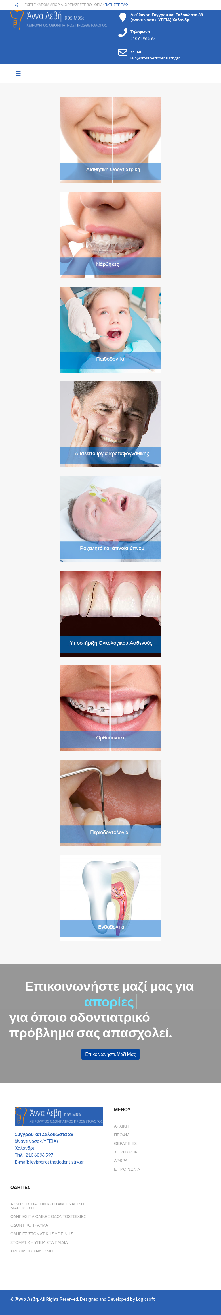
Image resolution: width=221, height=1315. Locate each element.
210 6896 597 (142, 38)
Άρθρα (120, 1160)
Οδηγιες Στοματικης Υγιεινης (41, 1233)
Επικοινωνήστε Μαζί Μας (110, 1054)
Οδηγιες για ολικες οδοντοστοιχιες (48, 1216)
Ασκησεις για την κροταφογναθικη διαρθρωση (47, 1205)
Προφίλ (122, 1134)
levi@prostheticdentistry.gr (155, 57)
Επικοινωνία (127, 1169)
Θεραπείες (125, 1143)
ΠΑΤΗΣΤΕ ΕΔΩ (116, 5)
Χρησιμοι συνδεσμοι (32, 1250)
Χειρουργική (127, 1151)
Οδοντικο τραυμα (29, 1225)
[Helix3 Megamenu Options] (18, 73)
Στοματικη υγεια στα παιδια (39, 1242)
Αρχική (121, 1126)
